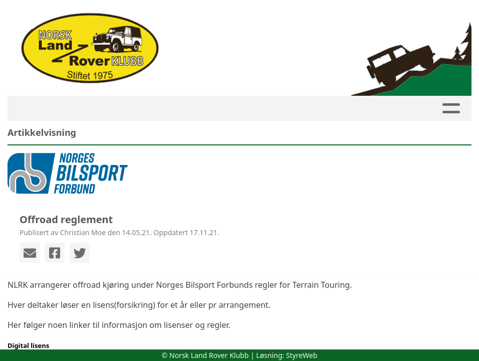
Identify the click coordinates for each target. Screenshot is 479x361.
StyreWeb (302, 355)
